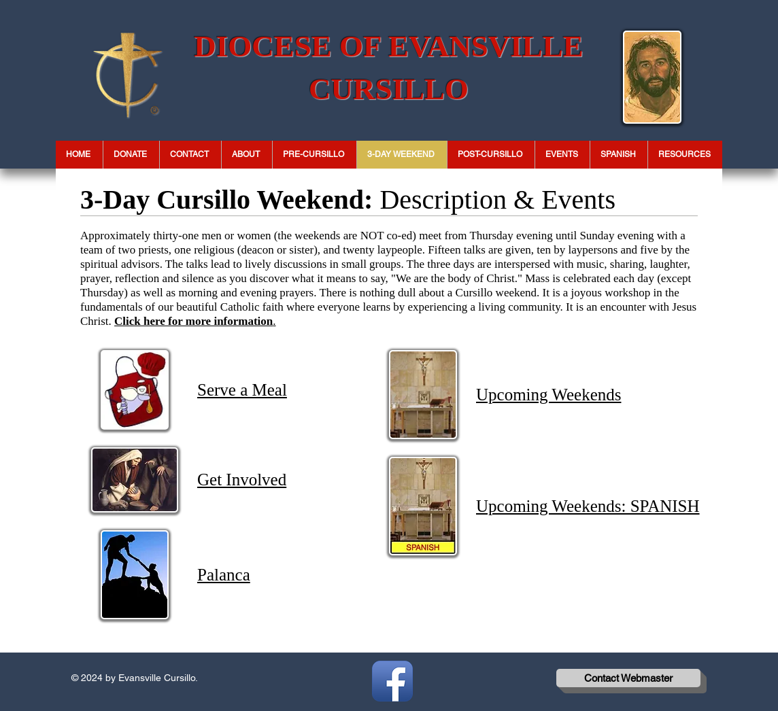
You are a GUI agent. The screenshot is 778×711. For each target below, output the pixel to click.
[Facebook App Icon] (392, 681)
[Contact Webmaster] (628, 678)
